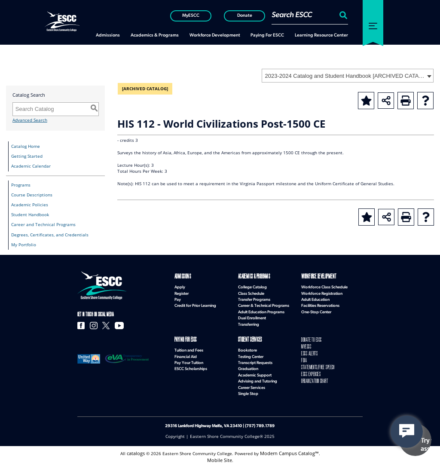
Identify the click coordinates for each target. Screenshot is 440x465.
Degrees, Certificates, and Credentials (50, 235)
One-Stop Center (316, 311)
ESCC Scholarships (190, 367)
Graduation (248, 367)
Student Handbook (30, 214)
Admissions (181, 276)
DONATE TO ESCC (311, 339)
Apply (179, 286)
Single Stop (248, 392)
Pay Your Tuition (188, 361)
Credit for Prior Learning (195, 305)
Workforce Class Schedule (324, 286)
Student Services (249, 339)
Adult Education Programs (261, 311)
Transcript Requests (255, 361)
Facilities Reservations (320, 305)
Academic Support (255, 374)
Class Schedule (251, 293)
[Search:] (342, 15)
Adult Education (315, 299)
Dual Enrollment (252, 317)
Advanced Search (29, 120)
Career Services (251, 386)
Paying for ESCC (184, 339)
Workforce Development (317, 276)
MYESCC (305, 345)
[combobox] (348, 76)
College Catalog (252, 286)
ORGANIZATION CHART (313, 376)
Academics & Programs (252, 276)
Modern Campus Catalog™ (289, 451)
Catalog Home (25, 146)
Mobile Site (219, 457)
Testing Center (250, 355)
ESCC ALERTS (309, 351)
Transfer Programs (254, 299)
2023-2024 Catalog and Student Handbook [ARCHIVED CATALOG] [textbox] (345, 76)
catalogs (138, 451)
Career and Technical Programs (43, 224)
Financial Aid (185, 355)
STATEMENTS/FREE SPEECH (317, 364)
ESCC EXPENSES (310, 370)
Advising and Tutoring (257, 380)
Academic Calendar (31, 166)
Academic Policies (29, 205)
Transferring (248, 324)
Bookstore (247, 349)
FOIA (303, 357)
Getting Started (27, 156)
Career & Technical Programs (263, 305)
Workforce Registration (321, 293)
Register (181, 293)
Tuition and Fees (188, 349)
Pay (177, 299)
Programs (21, 185)
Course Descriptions (31, 195)
